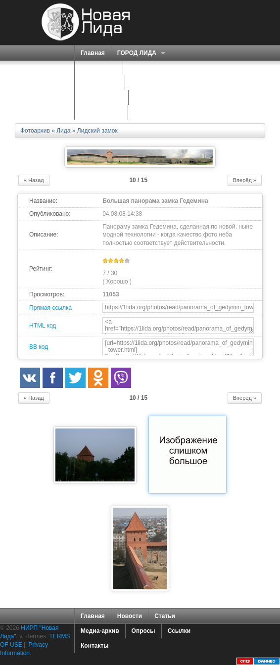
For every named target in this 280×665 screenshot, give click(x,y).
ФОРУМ (146, 97)
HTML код (42, 325)
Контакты (95, 645)
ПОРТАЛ (143, 68)
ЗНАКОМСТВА (101, 97)
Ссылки (179, 630)
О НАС (142, 83)
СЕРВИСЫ (97, 83)
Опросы (143, 630)
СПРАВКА (96, 68)
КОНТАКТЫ (150, 112)
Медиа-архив (100, 630)
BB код (38, 346)
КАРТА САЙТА (101, 112)
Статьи (164, 616)
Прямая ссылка (50, 307)
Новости (129, 616)
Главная (93, 52)
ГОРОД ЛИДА (138, 53)
